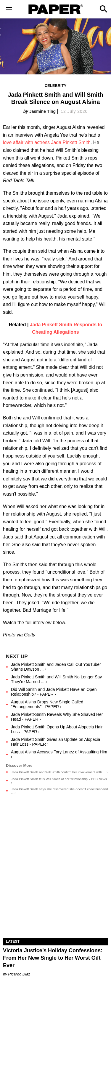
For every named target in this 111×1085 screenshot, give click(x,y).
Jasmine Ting (42, 111)
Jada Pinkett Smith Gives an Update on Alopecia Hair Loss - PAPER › (55, 742)
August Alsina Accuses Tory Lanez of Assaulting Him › (59, 754)
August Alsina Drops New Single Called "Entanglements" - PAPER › (47, 704)
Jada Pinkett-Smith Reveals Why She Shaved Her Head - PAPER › (57, 717)
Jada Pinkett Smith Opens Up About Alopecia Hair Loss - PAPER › (57, 729)
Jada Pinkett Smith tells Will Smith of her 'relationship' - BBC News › (59, 780)
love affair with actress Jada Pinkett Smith (47, 142)
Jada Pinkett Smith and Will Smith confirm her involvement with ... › (59, 772)
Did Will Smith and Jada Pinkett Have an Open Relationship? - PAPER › (53, 692)
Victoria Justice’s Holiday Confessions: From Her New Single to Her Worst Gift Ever (52, 957)
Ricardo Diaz (19, 974)
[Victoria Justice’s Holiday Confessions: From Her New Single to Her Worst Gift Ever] (55, 911)
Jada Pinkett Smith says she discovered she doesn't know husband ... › (59, 790)
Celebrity (56, 85)
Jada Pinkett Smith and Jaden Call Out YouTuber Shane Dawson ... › (56, 667)
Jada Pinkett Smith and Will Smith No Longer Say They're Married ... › (56, 679)
